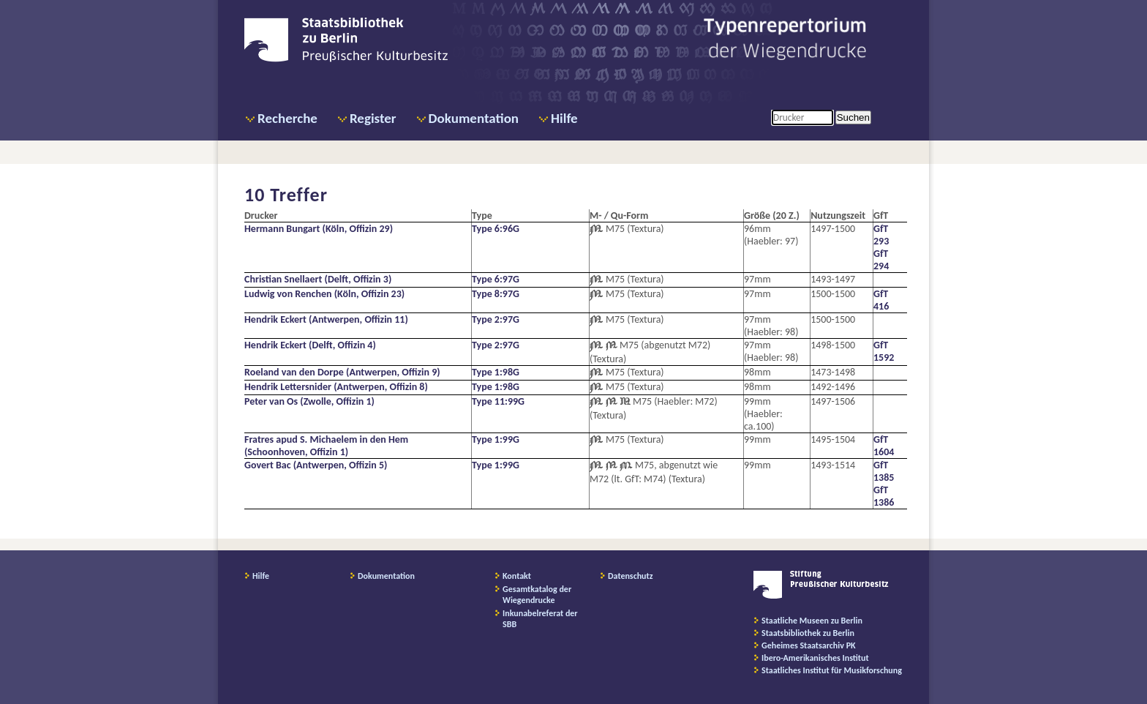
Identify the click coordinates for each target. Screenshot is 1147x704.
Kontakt (517, 576)
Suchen (853, 117)
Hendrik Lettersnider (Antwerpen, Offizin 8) (336, 387)
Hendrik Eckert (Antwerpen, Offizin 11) (326, 319)
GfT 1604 (883, 445)
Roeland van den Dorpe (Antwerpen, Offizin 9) (342, 372)
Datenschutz (630, 576)
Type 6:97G (495, 279)
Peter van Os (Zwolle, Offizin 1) (309, 401)
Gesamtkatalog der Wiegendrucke (537, 594)
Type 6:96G (495, 228)
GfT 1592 (883, 351)
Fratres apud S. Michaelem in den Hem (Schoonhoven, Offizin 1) (326, 445)
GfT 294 (881, 259)
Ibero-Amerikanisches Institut (815, 658)
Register (373, 118)
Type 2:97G (495, 319)
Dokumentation (474, 118)
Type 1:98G (495, 372)
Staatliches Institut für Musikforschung (831, 670)
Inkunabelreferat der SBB (540, 618)
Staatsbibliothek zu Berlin (807, 633)
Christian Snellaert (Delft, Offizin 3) (317, 279)
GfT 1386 (883, 496)
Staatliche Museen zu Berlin (811, 620)
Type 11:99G (498, 401)
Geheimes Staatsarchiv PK (808, 645)
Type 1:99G (495, 439)
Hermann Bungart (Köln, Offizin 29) (318, 228)
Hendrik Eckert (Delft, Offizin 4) (310, 345)
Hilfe (564, 118)
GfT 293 (881, 234)
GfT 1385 (883, 471)
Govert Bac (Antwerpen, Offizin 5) (315, 465)
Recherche (287, 118)
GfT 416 (881, 300)
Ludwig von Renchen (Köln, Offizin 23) (324, 294)
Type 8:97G (495, 294)
